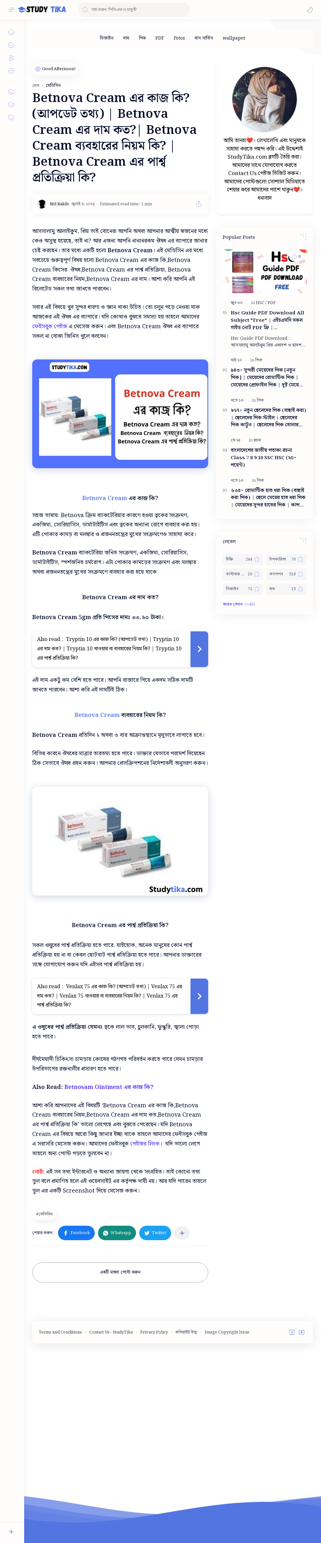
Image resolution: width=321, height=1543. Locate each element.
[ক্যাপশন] (286, 574)
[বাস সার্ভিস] (204, 38)
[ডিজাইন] (106, 38)
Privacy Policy (154, 1435)
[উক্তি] (243, 559)
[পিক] (142, 38)
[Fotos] (179, 38)
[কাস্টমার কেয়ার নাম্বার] (243, 574)
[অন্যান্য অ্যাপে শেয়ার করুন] (182, 1336)
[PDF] (159, 38)
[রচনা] (257, 440)
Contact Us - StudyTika (111, 1435)
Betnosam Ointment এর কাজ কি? (109, 1190)
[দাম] (126, 38)
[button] (310, 9)
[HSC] (261, 302)
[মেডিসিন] (45, 1317)
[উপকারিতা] (286, 559)
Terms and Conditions (60, 1435)
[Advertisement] (166, 1100)
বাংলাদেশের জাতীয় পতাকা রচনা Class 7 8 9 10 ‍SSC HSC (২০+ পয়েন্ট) (264, 458)
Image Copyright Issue (227, 1435)
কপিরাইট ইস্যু (186, 1435)
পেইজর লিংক (145, 1246)
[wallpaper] (234, 38)
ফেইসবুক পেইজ (49, 326)
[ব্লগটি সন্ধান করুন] (134, 10)
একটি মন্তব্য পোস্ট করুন (120, 1375)
